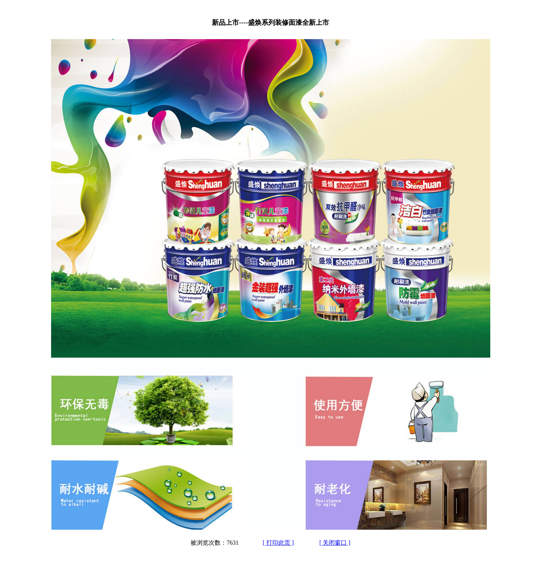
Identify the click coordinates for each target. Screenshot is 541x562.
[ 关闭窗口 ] (335, 542)
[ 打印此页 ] (278, 542)
